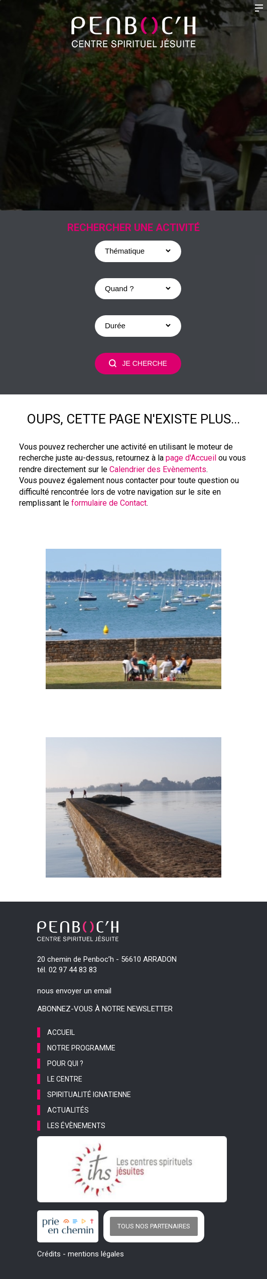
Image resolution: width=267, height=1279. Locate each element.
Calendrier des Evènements (157, 469)
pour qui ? (65, 1063)
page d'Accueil (191, 458)
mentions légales (96, 1253)
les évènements (76, 1126)
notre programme (81, 1048)
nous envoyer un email (74, 990)
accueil (61, 1032)
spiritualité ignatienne (89, 1095)
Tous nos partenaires (153, 1226)
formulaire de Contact (109, 503)
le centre (64, 1079)
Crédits (49, 1253)
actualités (68, 1110)
